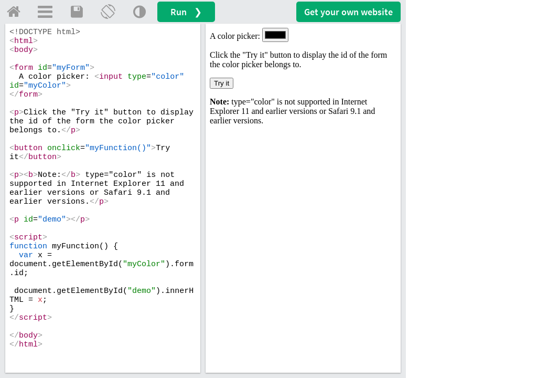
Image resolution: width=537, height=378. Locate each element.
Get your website (348, 12)
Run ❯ (186, 12)
